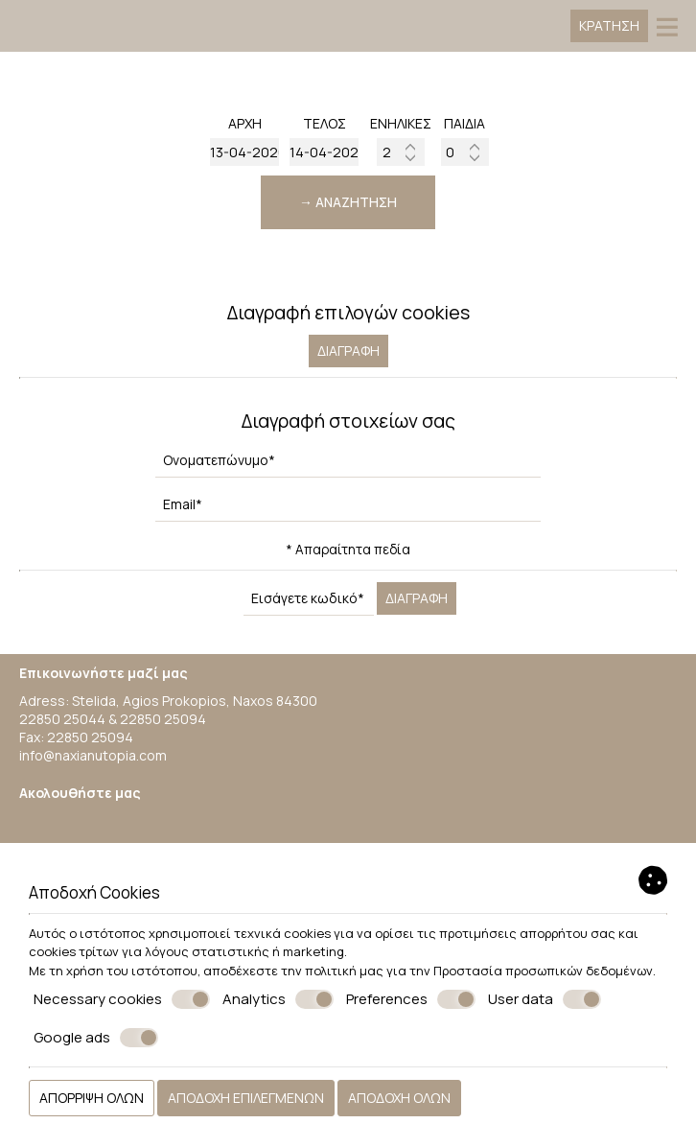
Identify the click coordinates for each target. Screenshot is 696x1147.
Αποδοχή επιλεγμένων (246, 1097)
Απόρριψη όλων (91, 1097)
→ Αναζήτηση (348, 202)
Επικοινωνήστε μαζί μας (103, 673)
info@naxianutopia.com (93, 755)
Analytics (278, 999)
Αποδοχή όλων (399, 1097)
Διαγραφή (348, 350)
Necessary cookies (122, 999)
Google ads (96, 1037)
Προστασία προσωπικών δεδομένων (543, 970)
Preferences (411, 999)
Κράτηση (609, 25)
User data (544, 999)
